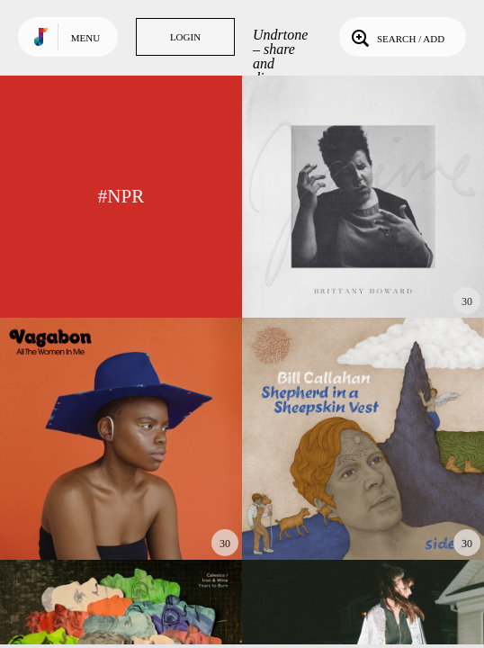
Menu (85, 37)
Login (185, 37)
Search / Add (396, 37)
